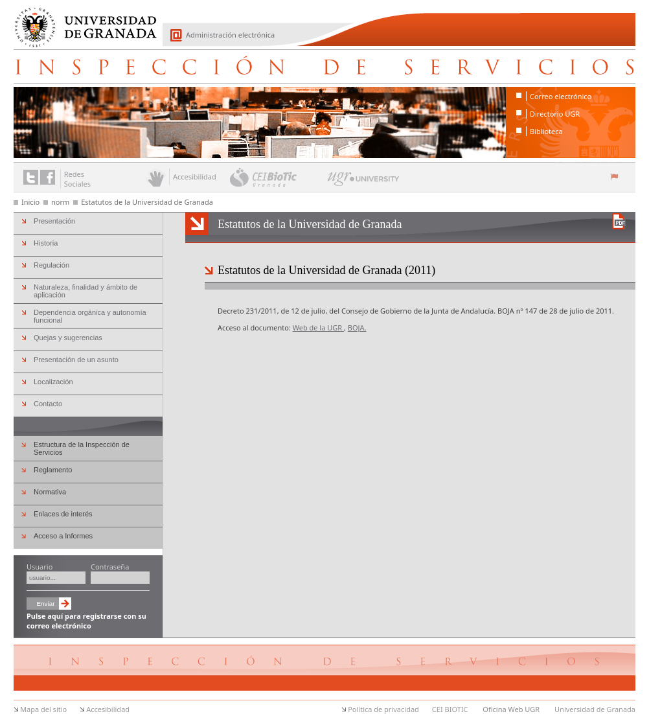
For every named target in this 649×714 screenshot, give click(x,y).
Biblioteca (546, 131)
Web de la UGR (318, 327)
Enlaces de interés (63, 514)
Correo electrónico (560, 96)
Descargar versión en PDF (619, 221)
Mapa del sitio (43, 709)
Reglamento (53, 470)
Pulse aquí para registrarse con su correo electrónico (86, 620)
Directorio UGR (555, 114)
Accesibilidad (108, 709)
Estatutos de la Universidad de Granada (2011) (326, 270)
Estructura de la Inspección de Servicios (82, 448)
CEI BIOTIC (450, 709)
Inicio (30, 202)
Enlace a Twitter (30, 177)
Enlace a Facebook (47, 177)
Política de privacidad (383, 709)
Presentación (54, 221)
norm (60, 202)
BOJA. (357, 327)
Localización (53, 382)
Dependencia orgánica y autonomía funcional (90, 316)
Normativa (50, 492)
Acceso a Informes (63, 536)
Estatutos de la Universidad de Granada (147, 202)
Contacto (48, 404)
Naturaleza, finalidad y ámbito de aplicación (85, 291)
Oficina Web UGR (511, 709)
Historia (46, 243)
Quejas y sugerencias (68, 337)
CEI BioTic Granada (277, 177)
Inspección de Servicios (324, 66)
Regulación (51, 265)
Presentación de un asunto (76, 359)
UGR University (364, 182)
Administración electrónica (230, 35)
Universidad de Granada (81, 20)
